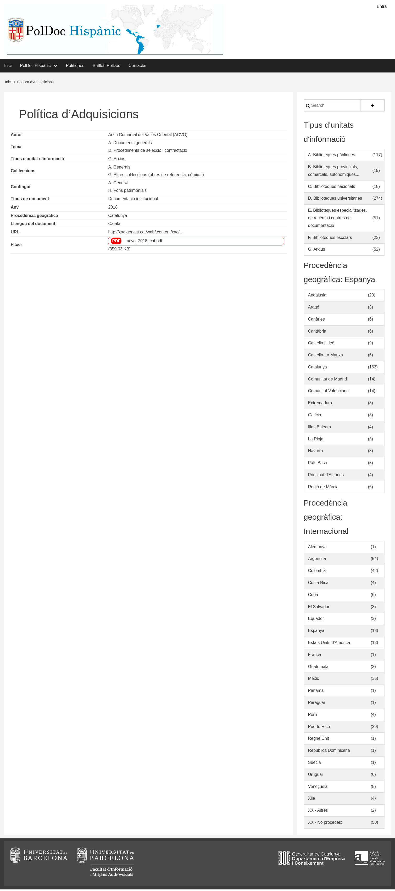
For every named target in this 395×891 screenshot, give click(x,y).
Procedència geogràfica (34, 217)
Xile (311, 800)
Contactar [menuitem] (138, 67)
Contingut (21, 188)
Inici (8, 83)
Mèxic (313, 680)
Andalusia (317, 296)
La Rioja (316, 440)
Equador (316, 620)
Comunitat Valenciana (328, 392)
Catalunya (117, 217)
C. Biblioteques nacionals (331, 188)
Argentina (317, 560)
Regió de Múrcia (323, 488)
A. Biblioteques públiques (331, 156)
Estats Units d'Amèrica (329, 644)
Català (114, 225)
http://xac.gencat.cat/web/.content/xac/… (145, 233)
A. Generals (119, 168)
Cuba (313, 596)
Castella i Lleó (321, 344)
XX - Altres (318, 812)
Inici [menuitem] (8, 67)
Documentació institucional (133, 200)
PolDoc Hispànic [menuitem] (35, 67)
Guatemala (318, 668)
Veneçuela (318, 788)
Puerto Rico (319, 728)
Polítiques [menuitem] (75, 67)
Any (15, 208)
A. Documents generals (130, 144)
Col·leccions (23, 172)
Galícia (314, 416)
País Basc (317, 464)
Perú (312, 716)
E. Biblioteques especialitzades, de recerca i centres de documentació (337, 219)
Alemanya (317, 548)
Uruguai (315, 776)
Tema (16, 148)
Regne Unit (318, 740)
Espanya (316, 632)
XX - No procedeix (325, 824)
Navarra (315, 452)
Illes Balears (319, 428)
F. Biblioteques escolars (330, 239)
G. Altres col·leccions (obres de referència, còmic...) (156, 176)
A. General (118, 184)
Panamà (316, 692)
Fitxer (16, 246)
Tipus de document (30, 200)
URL (15, 233)
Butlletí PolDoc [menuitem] (106, 67)
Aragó (313, 308)
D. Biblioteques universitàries (335, 200)
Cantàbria (317, 332)
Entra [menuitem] (382, 6)
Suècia (314, 764)
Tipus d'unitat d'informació (37, 160)
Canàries (316, 320)
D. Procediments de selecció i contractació (147, 152)
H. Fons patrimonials (127, 192)
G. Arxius (116, 160)
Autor (16, 136)
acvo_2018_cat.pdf (144, 242)
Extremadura (320, 404)
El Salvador (319, 608)
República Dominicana (329, 752)
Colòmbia (317, 572)
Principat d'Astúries (326, 476)
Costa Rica (318, 584)
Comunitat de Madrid (327, 380)
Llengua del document (33, 225)
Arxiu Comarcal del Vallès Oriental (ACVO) (147, 136)
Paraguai (316, 704)
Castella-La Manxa (325, 356)
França (314, 656)
